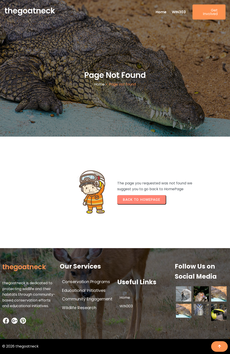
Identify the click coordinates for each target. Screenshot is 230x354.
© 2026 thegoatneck (20, 346)
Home (99, 84)
